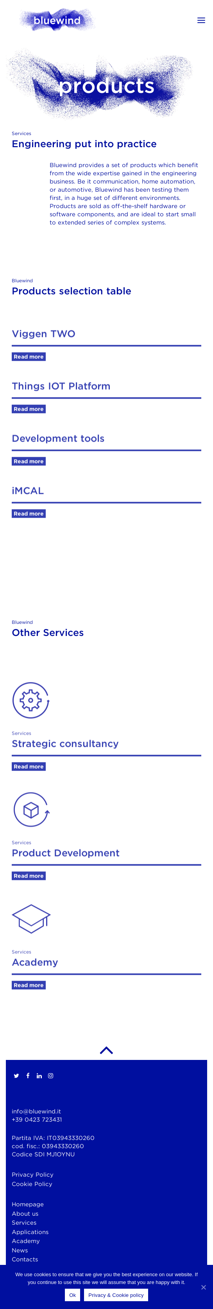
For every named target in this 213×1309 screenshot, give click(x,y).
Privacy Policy (33, 1174)
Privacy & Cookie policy (116, 1295)
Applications (30, 1232)
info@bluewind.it (36, 1111)
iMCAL (28, 510)
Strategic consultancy (65, 791)
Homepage (28, 1204)
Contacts (25, 1259)
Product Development (66, 901)
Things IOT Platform (61, 406)
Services (24, 1222)
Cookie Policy (32, 1184)
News (20, 1250)
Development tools (58, 458)
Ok (72, 1295)
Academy (35, 1010)
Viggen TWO (43, 354)
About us (25, 1213)
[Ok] (203, 1287)
